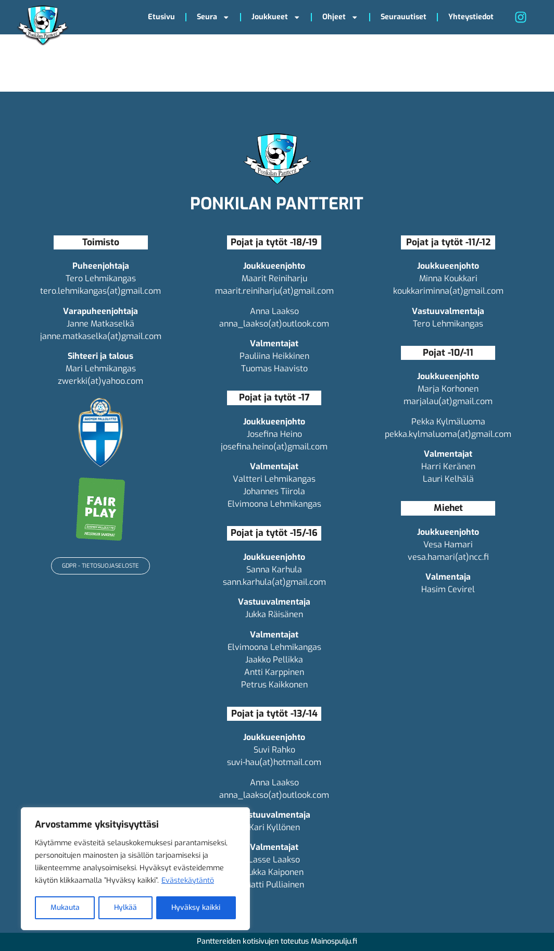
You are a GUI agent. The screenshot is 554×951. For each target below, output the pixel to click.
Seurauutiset (403, 17)
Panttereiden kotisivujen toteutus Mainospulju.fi (277, 941)
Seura (213, 17)
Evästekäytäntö (187, 881)
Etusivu (161, 17)
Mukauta (64, 907)
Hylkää (125, 907)
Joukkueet (275, 17)
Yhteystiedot (471, 17)
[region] (135, 869)
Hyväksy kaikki (196, 907)
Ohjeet (340, 17)
